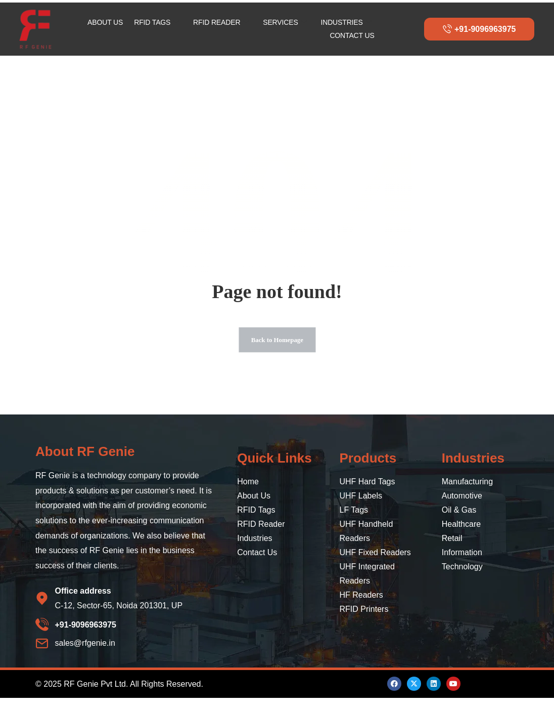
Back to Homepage (277, 345)
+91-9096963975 (479, 29)
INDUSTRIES (345, 22)
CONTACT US (352, 35)
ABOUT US (105, 22)
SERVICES (284, 22)
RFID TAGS (156, 22)
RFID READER (221, 22)
